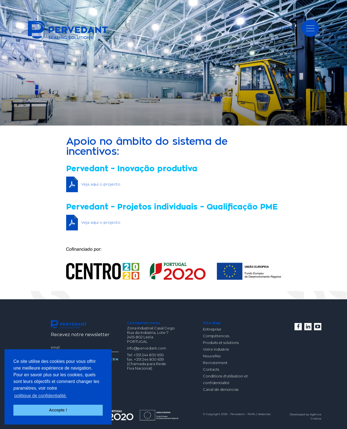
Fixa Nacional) (139, 368)
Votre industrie (216, 349)
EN (286, 28)
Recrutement (215, 362)
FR (291, 28)
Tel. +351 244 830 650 (145, 355)
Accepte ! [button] (58, 410)
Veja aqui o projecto (100, 184)
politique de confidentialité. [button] (40, 395)
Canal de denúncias (220, 389)
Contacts (211, 369)
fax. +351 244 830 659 (145, 359)
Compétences (216, 336)
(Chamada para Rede (146, 363)
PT (280, 28)
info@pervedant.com (146, 348)
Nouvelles (212, 356)
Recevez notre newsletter (80, 334)
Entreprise (212, 329)
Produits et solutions (221, 342)
